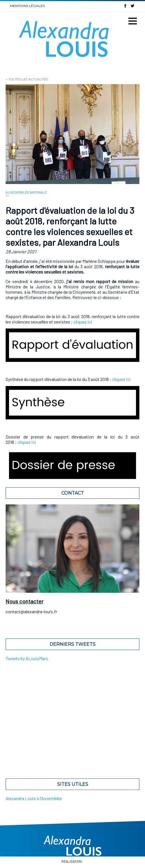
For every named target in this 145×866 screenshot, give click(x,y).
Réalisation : (72, 861)
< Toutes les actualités (27, 79)
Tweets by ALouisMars (27, 658)
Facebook (125, 5)
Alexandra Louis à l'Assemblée (34, 798)
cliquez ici (82, 321)
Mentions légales (27, 6)
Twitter (132, 5)
